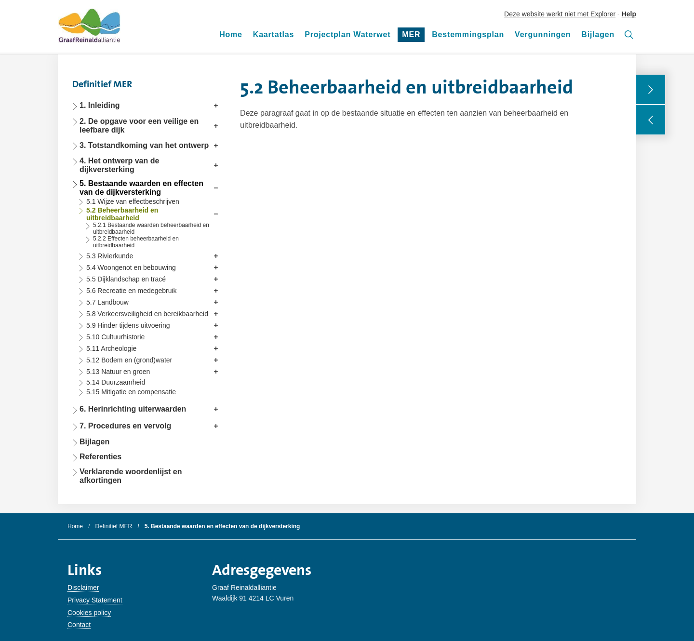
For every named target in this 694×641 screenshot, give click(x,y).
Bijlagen (597, 34)
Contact (79, 624)
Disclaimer (83, 587)
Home (230, 34)
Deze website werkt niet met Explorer (559, 14)
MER (413, 36)
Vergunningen (543, 34)
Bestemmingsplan (468, 34)
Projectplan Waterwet (347, 34)
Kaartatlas (273, 34)
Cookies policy (89, 612)
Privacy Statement (94, 600)
